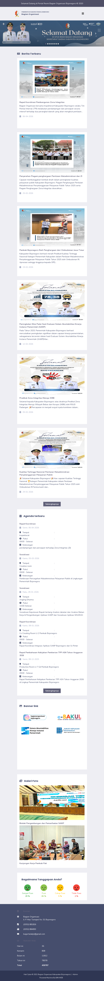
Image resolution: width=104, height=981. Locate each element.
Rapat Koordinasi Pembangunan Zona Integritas (41, 102)
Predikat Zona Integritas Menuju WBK (37, 398)
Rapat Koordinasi (27, 524)
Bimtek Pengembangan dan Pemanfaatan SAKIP (41, 823)
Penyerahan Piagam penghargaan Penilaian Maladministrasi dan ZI (50, 176)
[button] (8, 33)
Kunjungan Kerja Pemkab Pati (33, 863)
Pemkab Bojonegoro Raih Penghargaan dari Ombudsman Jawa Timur (51, 250)
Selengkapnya (52, 504)
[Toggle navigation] (83, 14)
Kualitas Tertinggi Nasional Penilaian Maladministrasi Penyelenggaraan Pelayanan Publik (44, 473)
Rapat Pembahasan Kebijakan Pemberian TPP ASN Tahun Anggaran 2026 (51, 654)
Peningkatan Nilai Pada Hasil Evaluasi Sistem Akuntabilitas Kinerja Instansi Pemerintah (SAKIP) (50, 325)
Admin (75, 974)
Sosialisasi (24, 554)
